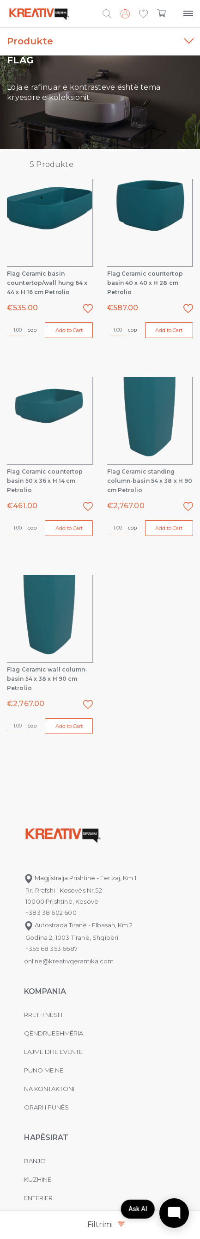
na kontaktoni (49, 1088)
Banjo (35, 1161)
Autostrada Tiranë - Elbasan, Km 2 (78, 925)
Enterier (38, 1198)
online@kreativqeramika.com (69, 961)
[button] (143, 14)
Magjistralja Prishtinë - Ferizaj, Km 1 (80, 877)
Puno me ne (43, 1070)
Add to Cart (69, 330)
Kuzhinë (37, 1179)
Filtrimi (105, 1224)
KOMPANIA (45, 991)
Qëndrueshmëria (53, 1033)
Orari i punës (46, 1107)
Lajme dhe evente (53, 1051)
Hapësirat (46, 1137)
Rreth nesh (43, 1014)
